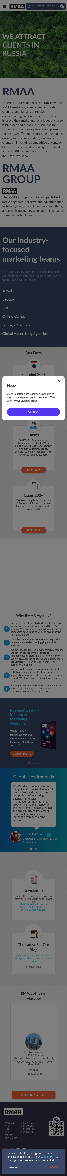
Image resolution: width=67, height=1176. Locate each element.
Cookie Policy (49, 1157)
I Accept (55, 1167)
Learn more (13, 1167)
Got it (31, 412)
